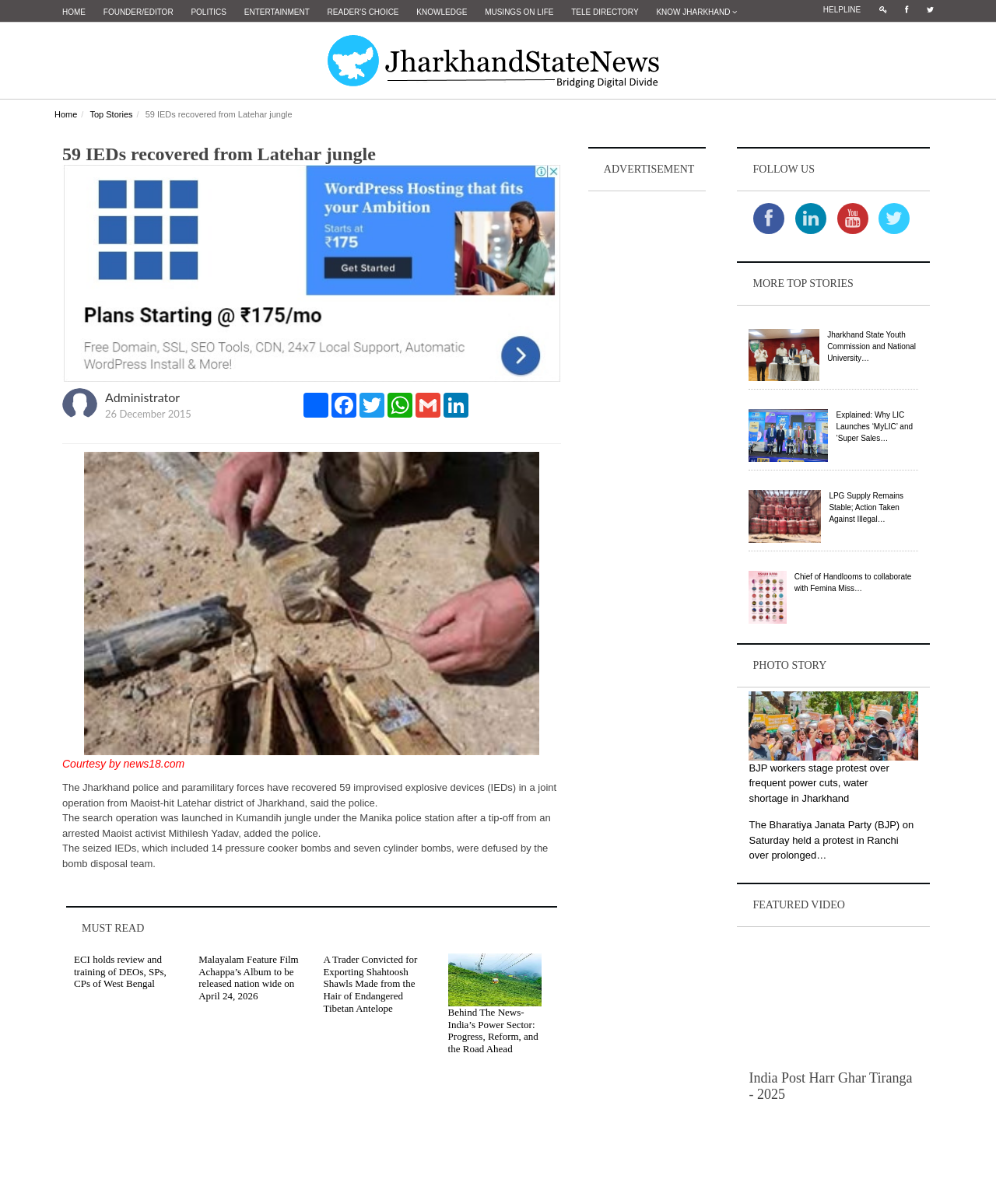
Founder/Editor (138, 12)
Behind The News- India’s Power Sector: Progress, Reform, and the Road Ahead (493, 1030)
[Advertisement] (647, 428)
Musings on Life (519, 12)
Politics (208, 12)
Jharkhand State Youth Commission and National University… (871, 346)
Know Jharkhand (696, 12)
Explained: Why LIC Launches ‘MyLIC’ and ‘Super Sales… (874, 427)
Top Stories (110, 114)
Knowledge (441, 12)
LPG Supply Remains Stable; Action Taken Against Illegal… (866, 507)
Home (74, 12)
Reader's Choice (363, 12)
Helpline (842, 9)
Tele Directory (604, 12)
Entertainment (277, 12)
